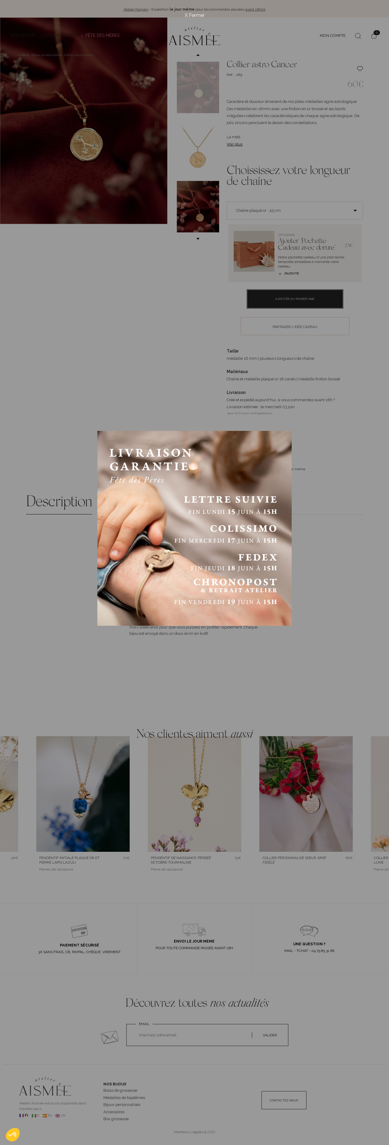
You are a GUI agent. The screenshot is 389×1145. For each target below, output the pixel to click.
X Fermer (195, 15)
